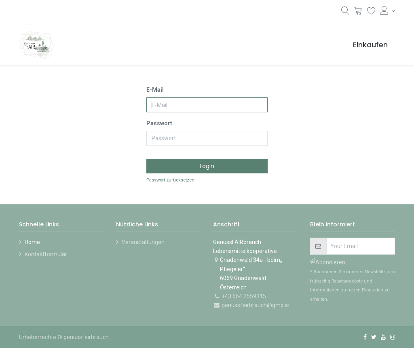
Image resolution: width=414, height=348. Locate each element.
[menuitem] (370, 45)
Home (32, 242)
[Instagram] (392, 337)
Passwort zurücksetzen (170, 180)
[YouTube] (383, 337)
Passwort (159, 123)
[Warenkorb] (358, 12)
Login (207, 166)
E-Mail (155, 89)
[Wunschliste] (371, 12)
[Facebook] (365, 337)
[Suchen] (345, 12)
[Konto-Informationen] (387, 10)
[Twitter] (373, 337)
